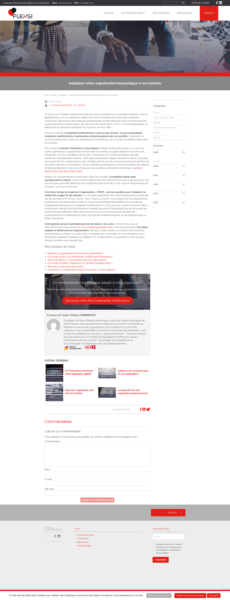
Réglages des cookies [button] (158, 595)
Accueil (109, 13)
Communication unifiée (163, 117)
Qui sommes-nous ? (133, 13)
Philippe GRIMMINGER (62, 105)
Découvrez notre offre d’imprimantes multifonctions (97, 300)
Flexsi (47, 95)
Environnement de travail (164, 127)
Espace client (200, 2)
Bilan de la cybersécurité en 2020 (65, 266)
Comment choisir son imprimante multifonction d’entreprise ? (80, 256)
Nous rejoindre (84, 546)
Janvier (156, 161)
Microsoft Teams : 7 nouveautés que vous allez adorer (77, 260)
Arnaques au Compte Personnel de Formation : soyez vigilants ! (82, 269)
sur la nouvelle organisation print (95, 227)
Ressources (184, 13)
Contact (209, 13)
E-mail (49, 479)
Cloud (156, 112)
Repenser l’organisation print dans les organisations (75, 253)
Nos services (161, 13)
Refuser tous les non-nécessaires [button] (190, 596)
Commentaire (53, 441)
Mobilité (157, 132)
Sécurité (157, 137)
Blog (54, 95)
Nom (48, 469)
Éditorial (62, 95)
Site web (49, 489)
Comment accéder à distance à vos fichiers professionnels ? (80, 263)
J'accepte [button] (213, 595)
